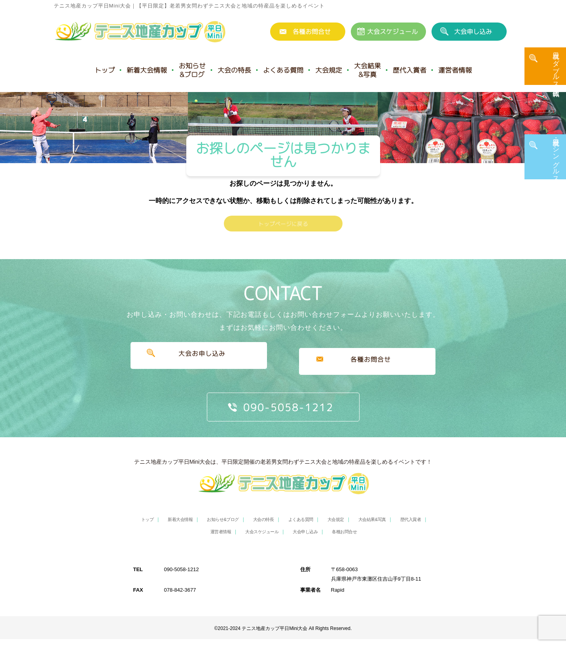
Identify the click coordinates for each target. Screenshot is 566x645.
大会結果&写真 (367, 70)
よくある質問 (283, 70)
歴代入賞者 (409, 70)
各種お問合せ (312, 31)
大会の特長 (234, 70)
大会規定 (328, 70)
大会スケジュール (392, 31)
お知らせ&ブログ (192, 70)
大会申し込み (473, 31)
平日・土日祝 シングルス (556, 164)
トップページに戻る (283, 234)
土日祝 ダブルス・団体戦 (556, 74)
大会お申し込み (198, 372)
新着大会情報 (147, 70)
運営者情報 (455, 70)
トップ (105, 70)
